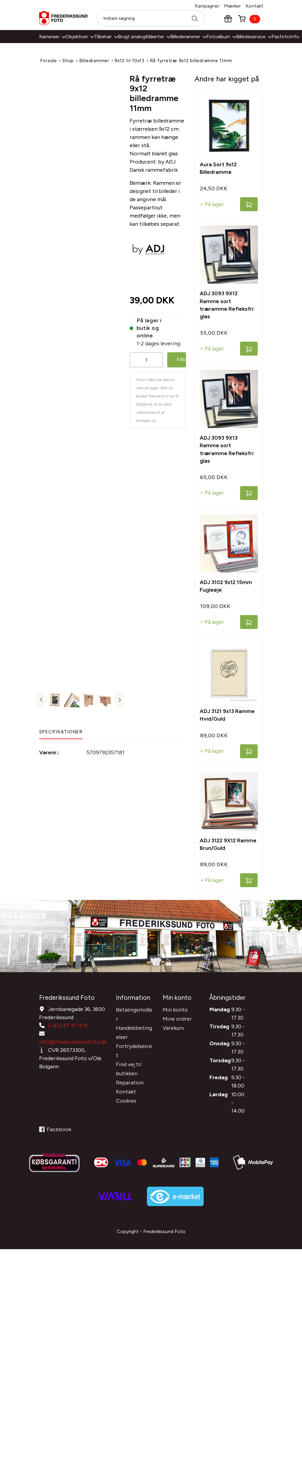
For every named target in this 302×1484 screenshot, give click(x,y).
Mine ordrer (177, 1016)
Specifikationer (61, 732)
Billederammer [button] (188, 36)
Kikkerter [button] (157, 36)
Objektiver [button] (80, 36)
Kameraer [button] (52, 36)
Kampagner (207, 6)
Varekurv (173, 1025)
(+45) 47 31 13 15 (68, 1022)
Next (119, 699)
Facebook (55, 1134)
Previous (40, 699)
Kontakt (254, 6)
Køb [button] (181, 358)
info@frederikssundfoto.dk (73, 1039)
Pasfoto (281, 36)
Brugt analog (131, 36)
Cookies (126, 1098)
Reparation (130, 1080)
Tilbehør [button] (106, 36)
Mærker (232, 6)
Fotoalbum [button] (221, 36)
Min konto (175, 1007)
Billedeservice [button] (254, 36)
